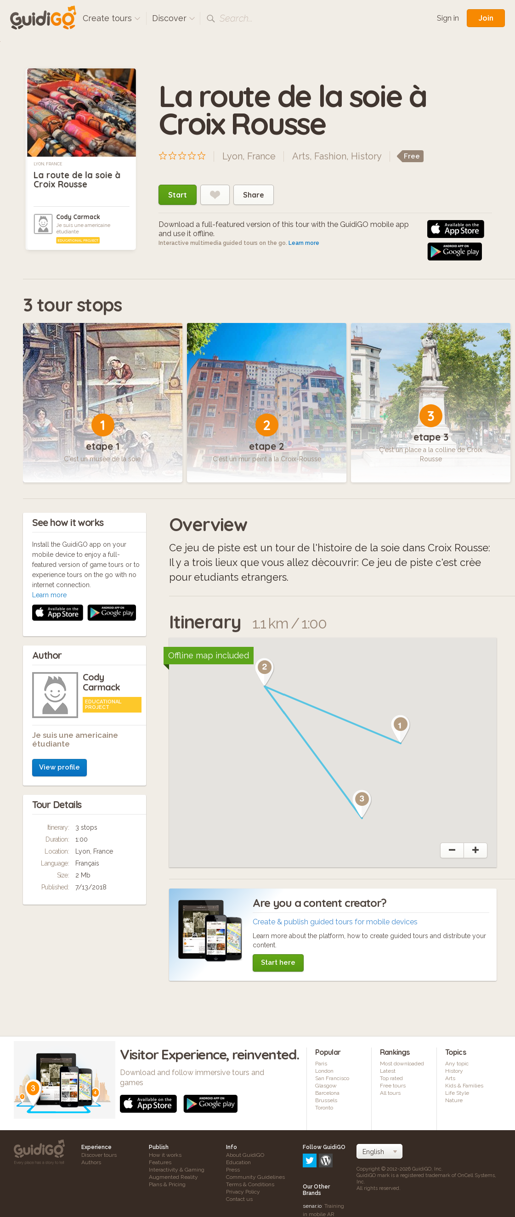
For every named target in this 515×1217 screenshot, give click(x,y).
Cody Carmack (78, 217)
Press (233, 1169)
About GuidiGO (245, 1155)
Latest (388, 1071)
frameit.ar (315, 1187)
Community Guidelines (255, 1177)
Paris (321, 1063)
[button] (400, 729)
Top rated (391, 1078)
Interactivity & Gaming (176, 1169)
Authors (91, 1162)
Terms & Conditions (250, 1184)
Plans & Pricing (167, 1184)
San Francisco (332, 1078)
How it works (165, 1155)
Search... (236, 18)
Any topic (457, 1063)
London (324, 1071)
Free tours (393, 1085)
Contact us (239, 1199)
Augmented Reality (173, 1177)
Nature (454, 1100)
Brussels (326, 1100)
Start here (278, 962)
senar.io (312, 1166)
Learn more (304, 243)
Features (160, 1162)
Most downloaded (402, 1063)
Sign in (448, 18)
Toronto (324, 1107)
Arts (301, 156)
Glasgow (326, 1085)
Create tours (112, 18)
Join (485, 18)
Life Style (457, 1093)
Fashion (330, 156)
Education (238, 1162)
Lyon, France (48, 164)
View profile (59, 634)
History (366, 156)
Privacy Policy (243, 1192)
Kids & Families (464, 1085)
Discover (173, 18)
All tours (390, 1093)
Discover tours (99, 1155)
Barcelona (327, 1093)
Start (177, 194)
